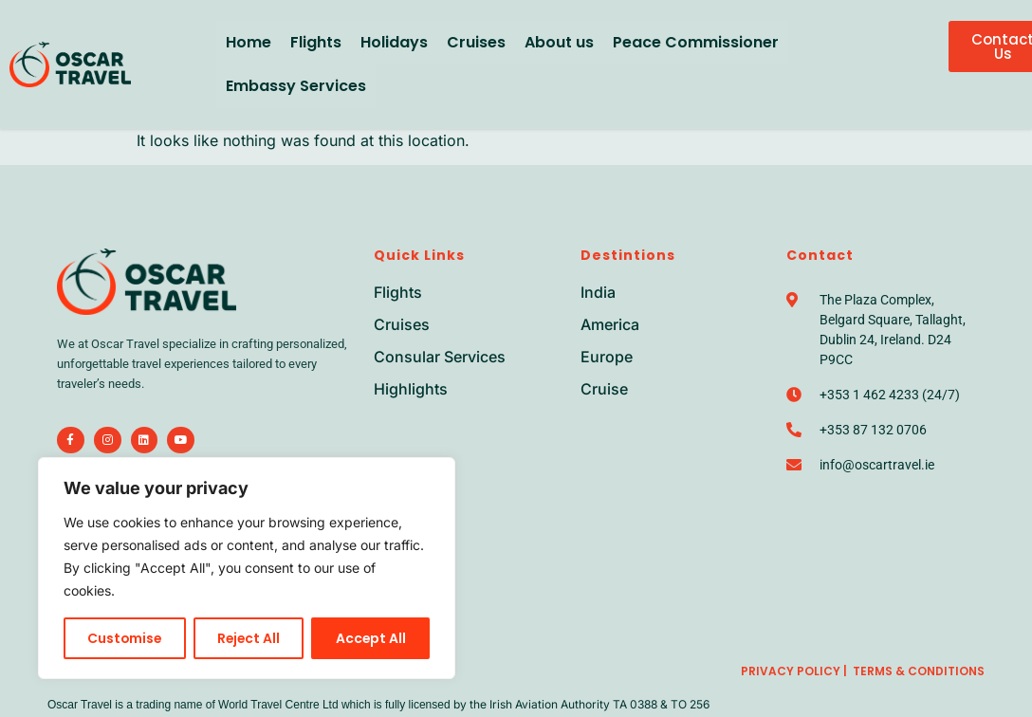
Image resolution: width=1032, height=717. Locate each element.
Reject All (249, 638)
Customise (125, 638)
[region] (246, 568)
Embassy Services (296, 86)
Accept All (371, 638)
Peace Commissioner (696, 42)
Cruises (476, 42)
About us (559, 42)
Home (248, 42)
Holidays (394, 42)
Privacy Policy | (794, 671)
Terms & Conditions (919, 671)
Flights (315, 42)
